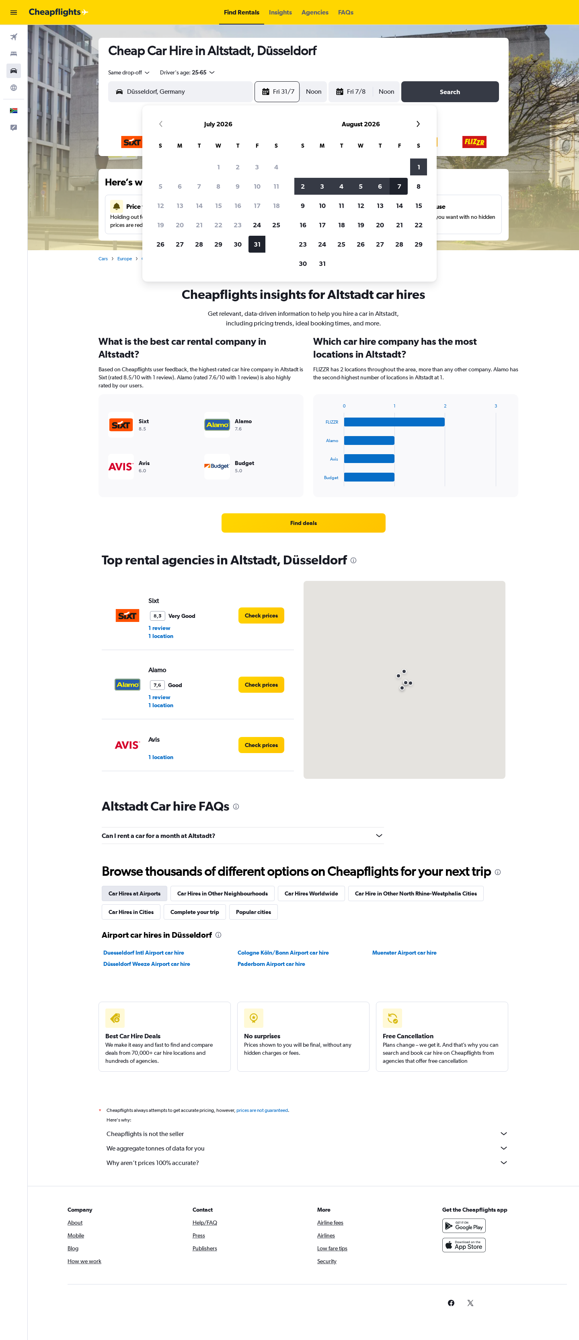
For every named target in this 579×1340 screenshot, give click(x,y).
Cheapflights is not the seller (308, 1133)
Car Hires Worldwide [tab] (311, 893)
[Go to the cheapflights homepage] (58, 12)
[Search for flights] (13, 37)
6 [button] (180, 186)
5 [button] (160, 186)
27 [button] (180, 244)
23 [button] (238, 224)
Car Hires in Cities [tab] (131, 912)
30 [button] (238, 244)
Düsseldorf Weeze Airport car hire (146, 964)
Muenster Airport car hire (404, 952)
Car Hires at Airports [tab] (134, 893)
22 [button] (218, 224)
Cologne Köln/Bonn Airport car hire (283, 952)
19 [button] (160, 224)
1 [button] (218, 167)
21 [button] (199, 224)
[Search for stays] (13, 54)
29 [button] (218, 244)
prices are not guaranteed (262, 1110)
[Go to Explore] (13, 88)
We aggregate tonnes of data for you (308, 1148)
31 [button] (257, 244)
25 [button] (276, 224)
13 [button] (180, 205)
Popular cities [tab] (253, 912)
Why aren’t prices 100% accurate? (308, 1162)
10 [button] (257, 186)
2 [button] (238, 167)
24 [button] (257, 224)
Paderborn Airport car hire (271, 964)
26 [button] (160, 244)
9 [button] (238, 186)
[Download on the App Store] (464, 1245)
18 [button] (276, 205)
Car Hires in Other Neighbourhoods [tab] (222, 893)
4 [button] (276, 167)
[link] (304, 523)
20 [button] (180, 224)
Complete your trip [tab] (194, 912)
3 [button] (257, 167)
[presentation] (353, 560)
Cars (103, 258)
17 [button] (257, 205)
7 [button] (199, 186)
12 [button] (160, 205)
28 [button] (199, 244)
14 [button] (199, 205)
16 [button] (237, 205)
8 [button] (218, 186)
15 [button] (218, 205)
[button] (14, 12)
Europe (124, 258)
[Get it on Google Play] (464, 1226)
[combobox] (129, 72)
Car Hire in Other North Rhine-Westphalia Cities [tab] (416, 893)
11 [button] (276, 186)
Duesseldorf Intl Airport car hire (143, 952)
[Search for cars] (13, 71)
